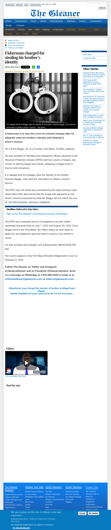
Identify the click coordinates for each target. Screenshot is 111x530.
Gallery (28, 505)
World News (10, 29)
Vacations (9, 33)
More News (87, 55)
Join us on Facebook (16, 45)
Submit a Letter (92, 509)
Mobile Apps (10, 5)
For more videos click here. (15, 376)
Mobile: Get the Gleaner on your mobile (34, 493)
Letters (82, 21)
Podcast (26, 33)
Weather (69, 502)
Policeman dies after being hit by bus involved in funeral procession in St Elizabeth (94, 75)
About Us (89, 496)
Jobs (17, 33)
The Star (48, 491)
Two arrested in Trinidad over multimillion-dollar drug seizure (93, 91)
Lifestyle (21, 25)
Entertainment (56, 21)
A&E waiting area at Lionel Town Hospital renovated (93, 116)
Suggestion (90, 502)
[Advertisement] (41, 316)
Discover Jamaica (72, 494)
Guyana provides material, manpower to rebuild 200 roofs (93, 130)
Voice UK (48, 505)
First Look (69, 499)
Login (26, 5)
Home (8, 21)
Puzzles (35, 33)
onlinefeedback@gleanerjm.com (23, 279)
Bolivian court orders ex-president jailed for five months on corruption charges (92, 109)
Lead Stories (21, 21)
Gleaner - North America (54, 499)
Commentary (95, 21)
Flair (96, 29)
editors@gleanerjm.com (59, 279)
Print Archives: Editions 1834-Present (14, 506)
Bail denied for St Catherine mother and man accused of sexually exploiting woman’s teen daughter (94, 99)
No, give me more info (21, 528)
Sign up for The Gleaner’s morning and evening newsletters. (37, 214)
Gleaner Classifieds (52, 494)
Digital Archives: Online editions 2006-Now (14, 496)
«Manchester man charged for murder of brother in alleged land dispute (41, 289)
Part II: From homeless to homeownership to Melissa (93, 136)
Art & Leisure (58, 29)
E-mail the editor (89, 58)
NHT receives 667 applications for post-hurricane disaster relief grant (92, 83)
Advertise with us (92, 494)
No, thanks (93, 513)
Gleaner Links (92, 487)
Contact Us (90, 499)
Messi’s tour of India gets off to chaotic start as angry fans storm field (94, 122)
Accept (82, 513)
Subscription (90, 504)
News (33, 21)
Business (71, 21)
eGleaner (19, 5)
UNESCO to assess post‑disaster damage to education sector (92, 143)
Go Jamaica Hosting (73, 497)
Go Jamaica (49, 497)
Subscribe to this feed (16, 43)
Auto (30, 29)
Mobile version (13, 40)
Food (37, 29)
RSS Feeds (29, 502)
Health (9, 25)
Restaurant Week (72, 491)
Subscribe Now (35, 5)
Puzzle (27, 507)
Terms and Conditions (94, 507)
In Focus (21, 29)
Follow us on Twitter (15, 48)
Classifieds (71, 29)
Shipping (46, 29)
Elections (82, 29)
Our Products (91, 491)
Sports (43, 21)
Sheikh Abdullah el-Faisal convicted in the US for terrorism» (41, 293)
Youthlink (48, 502)
